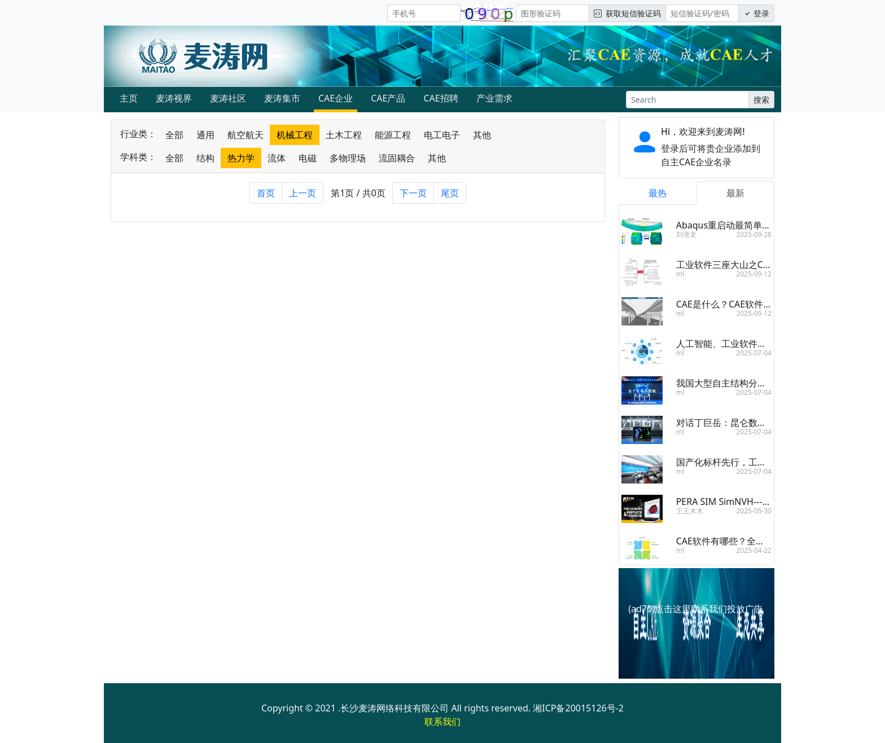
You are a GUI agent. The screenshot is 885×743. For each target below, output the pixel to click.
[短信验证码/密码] (702, 13)
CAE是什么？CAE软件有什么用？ (742, 304)
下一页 (413, 193)
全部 (174, 135)
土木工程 (344, 135)
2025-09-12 (754, 274)
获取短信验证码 (627, 13)
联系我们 (442, 721)
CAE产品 (388, 98)
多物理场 (348, 158)
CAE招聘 (440, 98)
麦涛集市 (282, 98)
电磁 (308, 158)
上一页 (302, 193)
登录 (756, 13)
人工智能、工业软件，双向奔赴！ (744, 343)
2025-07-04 (754, 353)
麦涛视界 (174, 98)
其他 (482, 135)
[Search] (687, 99)
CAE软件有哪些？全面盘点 (729, 541)
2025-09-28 (754, 234)
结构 (205, 158)
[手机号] (424, 13)
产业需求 (494, 98)
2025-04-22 (754, 550)
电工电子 (442, 135)
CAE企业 (335, 98)
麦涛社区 (228, 98)
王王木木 (689, 511)
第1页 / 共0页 (358, 193)
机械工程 (295, 135)
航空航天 (245, 135)
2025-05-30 (754, 511)
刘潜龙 (686, 234)
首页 (266, 193)
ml (680, 274)
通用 (205, 135)
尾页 (450, 193)
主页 (129, 98)
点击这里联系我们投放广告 (709, 609)
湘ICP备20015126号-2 (578, 708)
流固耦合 (397, 158)
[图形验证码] (552, 13)
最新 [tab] (735, 193)
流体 (277, 158)
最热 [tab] (658, 193)
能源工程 (393, 135)
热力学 (241, 158)
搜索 (761, 99)
